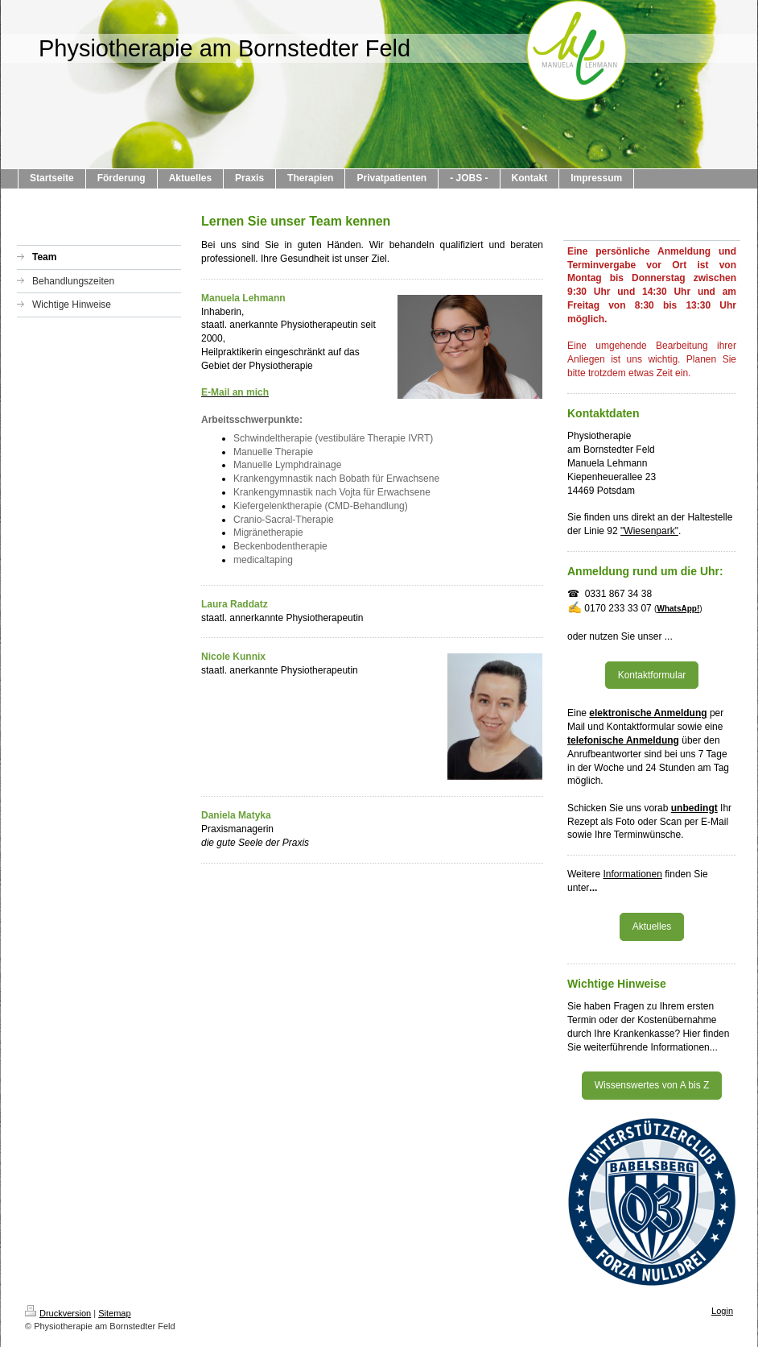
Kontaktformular (652, 675)
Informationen (632, 874)
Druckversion (58, 1313)
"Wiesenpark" (649, 531)
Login (722, 1311)
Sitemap (114, 1313)
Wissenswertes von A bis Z (652, 1085)
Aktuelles (652, 926)
